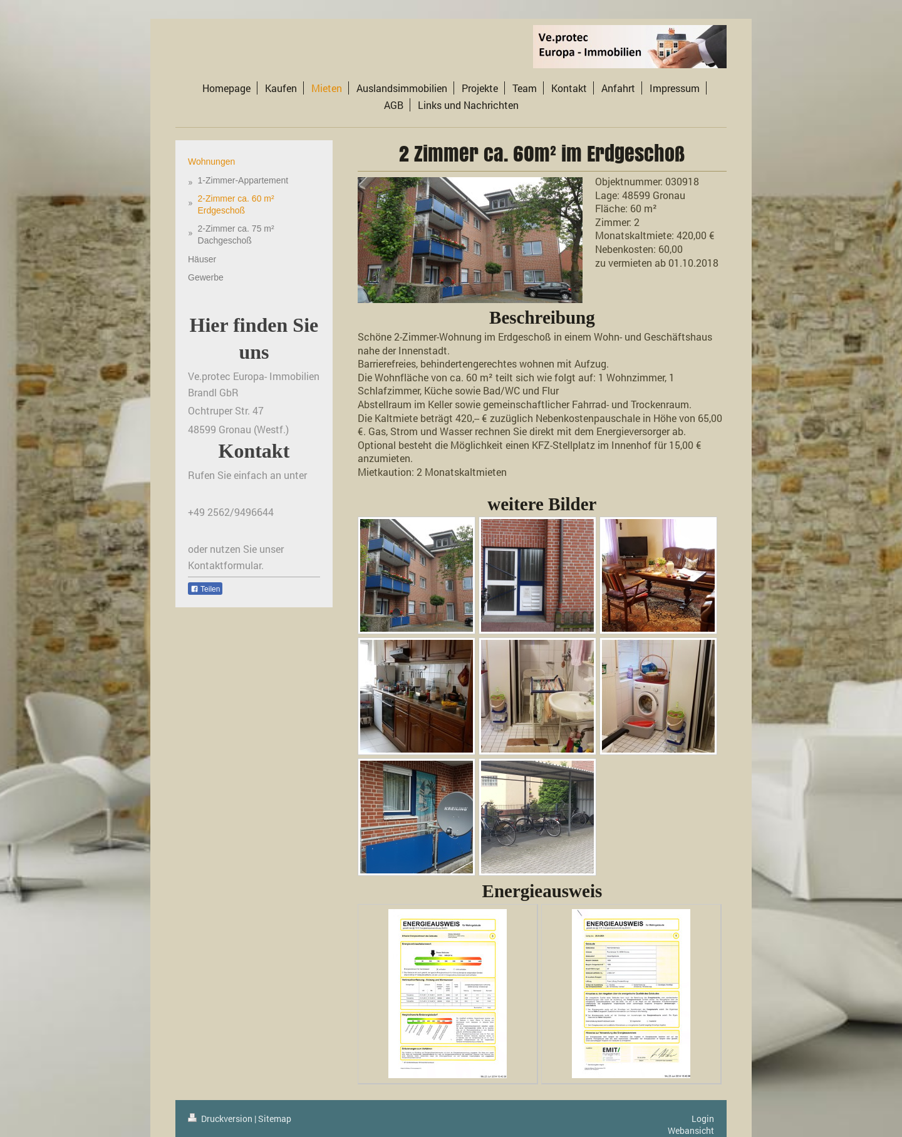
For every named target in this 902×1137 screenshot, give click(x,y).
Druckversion (221, 1118)
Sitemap (274, 1118)
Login (703, 1118)
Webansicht (691, 1130)
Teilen (205, 589)
